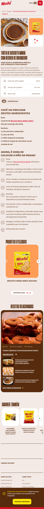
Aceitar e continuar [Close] (22, 501)
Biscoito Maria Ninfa (22, 161)
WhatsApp (30, 293)
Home (4, 11)
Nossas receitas (6, 483)
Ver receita (8, 354)
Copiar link (27, 293)
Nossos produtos (6, 480)
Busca (40, 3)
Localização (26, 483)
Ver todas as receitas (12, 388)
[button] (38, 261)
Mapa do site (6, 477)
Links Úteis (26, 477)
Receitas (9, 11)
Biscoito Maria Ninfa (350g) (22, 121)
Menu (31, 3)
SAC (23, 480)
